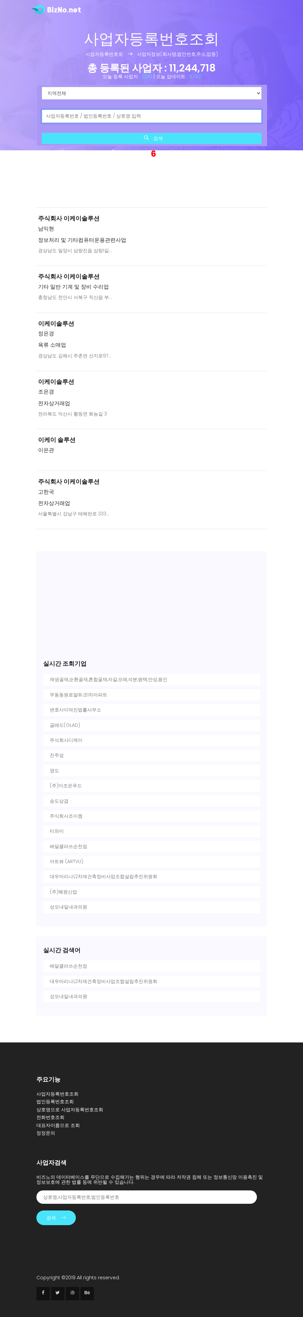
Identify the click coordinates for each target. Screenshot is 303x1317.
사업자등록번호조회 (57, 1094)
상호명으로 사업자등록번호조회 (69, 1109)
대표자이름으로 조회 (58, 1125)
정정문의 (45, 1133)
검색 (153, 138)
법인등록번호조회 (55, 1101)
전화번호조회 (50, 1117)
